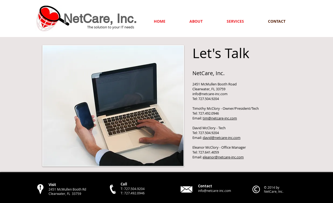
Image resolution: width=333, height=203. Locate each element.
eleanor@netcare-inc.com (223, 157)
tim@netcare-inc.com (220, 118)
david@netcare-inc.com (221, 137)
